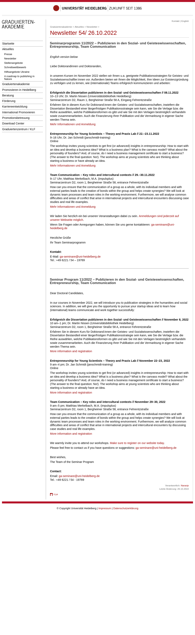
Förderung (8, 101)
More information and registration (71, 351)
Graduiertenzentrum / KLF (18, 129)
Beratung (8, 95)
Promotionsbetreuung (16, 117)
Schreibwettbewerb (15, 67)
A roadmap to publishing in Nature (19, 77)
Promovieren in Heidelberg (19, 89)
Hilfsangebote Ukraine (16, 71)
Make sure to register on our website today (137, 443)
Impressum (104, 508)
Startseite (8, 43)
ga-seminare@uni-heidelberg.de (80, 256)
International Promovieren (18, 112)
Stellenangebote (13, 62)
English (185, 21)
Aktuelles (8, 49)
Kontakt (176, 21)
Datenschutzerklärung (125, 508)
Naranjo (185, 485)
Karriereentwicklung (14, 106)
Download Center (13, 123)
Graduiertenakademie (16, 84)
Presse (8, 54)
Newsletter (10, 58)
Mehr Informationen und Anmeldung (73, 124)
